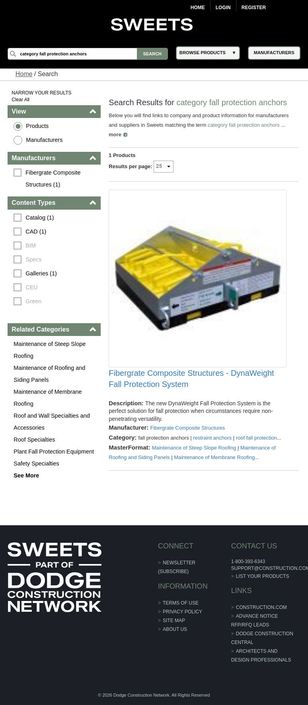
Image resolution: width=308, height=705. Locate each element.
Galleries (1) (41, 273)
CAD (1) (35, 231)
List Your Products (262, 576)
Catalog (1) (39, 217)
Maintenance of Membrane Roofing (48, 398)
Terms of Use (181, 603)
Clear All (20, 99)
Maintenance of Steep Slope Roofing (50, 350)
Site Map (174, 620)
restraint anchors (212, 438)
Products (37, 126)
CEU (31, 287)
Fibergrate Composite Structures (187, 428)
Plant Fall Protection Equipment (54, 451)
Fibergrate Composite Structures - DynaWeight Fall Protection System (191, 379)
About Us (175, 629)
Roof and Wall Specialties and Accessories (52, 421)
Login (223, 7)
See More (26, 475)
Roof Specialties (34, 439)
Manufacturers (44, 140)
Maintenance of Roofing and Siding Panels (49, 374)
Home (198, 7)
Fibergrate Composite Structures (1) (53, 178)
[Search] (88, 54)
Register (254, 7)
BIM (30, 245)
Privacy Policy (182, 612)
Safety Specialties (36, 463)
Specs (33, 259)
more (115, 134)
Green (33, 301)
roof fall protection (256, 438)
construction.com (261, 607)
